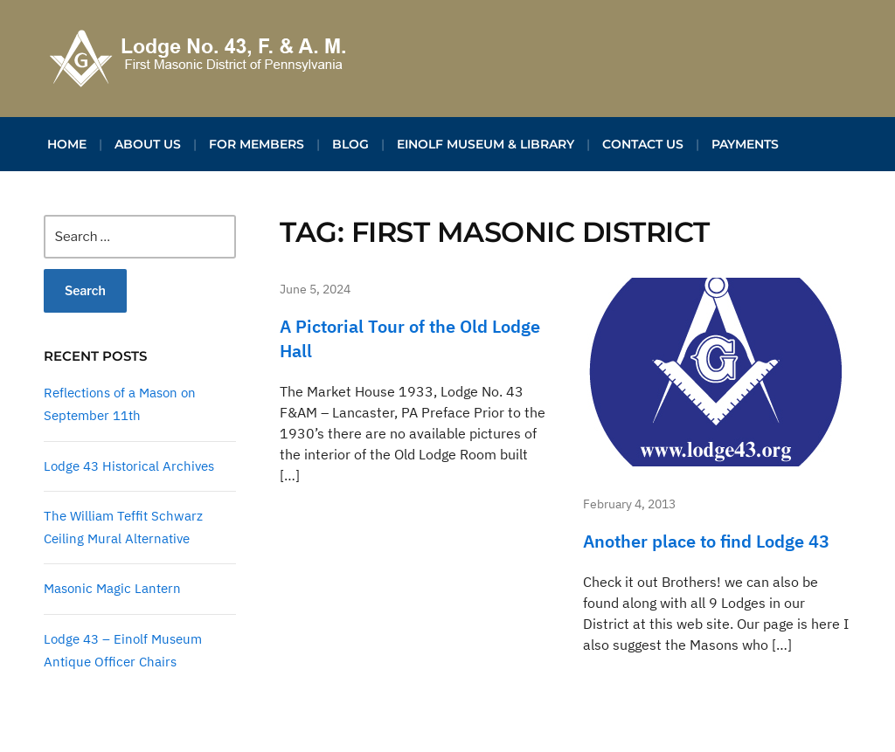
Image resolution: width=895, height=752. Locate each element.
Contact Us (642, 144)
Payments (745, 144)
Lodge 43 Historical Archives (129, 466)
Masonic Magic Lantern (112, 588)
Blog (350, 144)
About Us (147, 144)
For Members (256, 144)
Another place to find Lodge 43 (706, 541)
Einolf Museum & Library (485, 144)
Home (67, 144)
